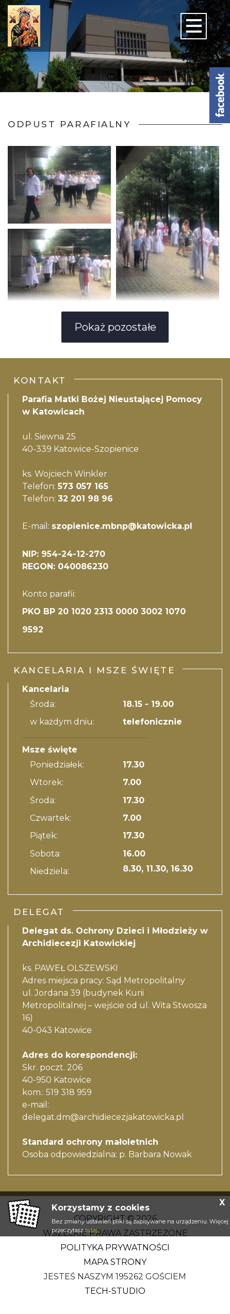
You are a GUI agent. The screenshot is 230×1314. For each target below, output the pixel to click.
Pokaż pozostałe (115, 327)
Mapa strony (115, 1262)
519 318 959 (69, 1092)
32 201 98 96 (85, 499)
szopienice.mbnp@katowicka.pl (122, 526)
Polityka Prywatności (115, 1247)
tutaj (91, 1230)
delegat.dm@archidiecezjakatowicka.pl (103, 1117)
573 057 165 (83, 486)
